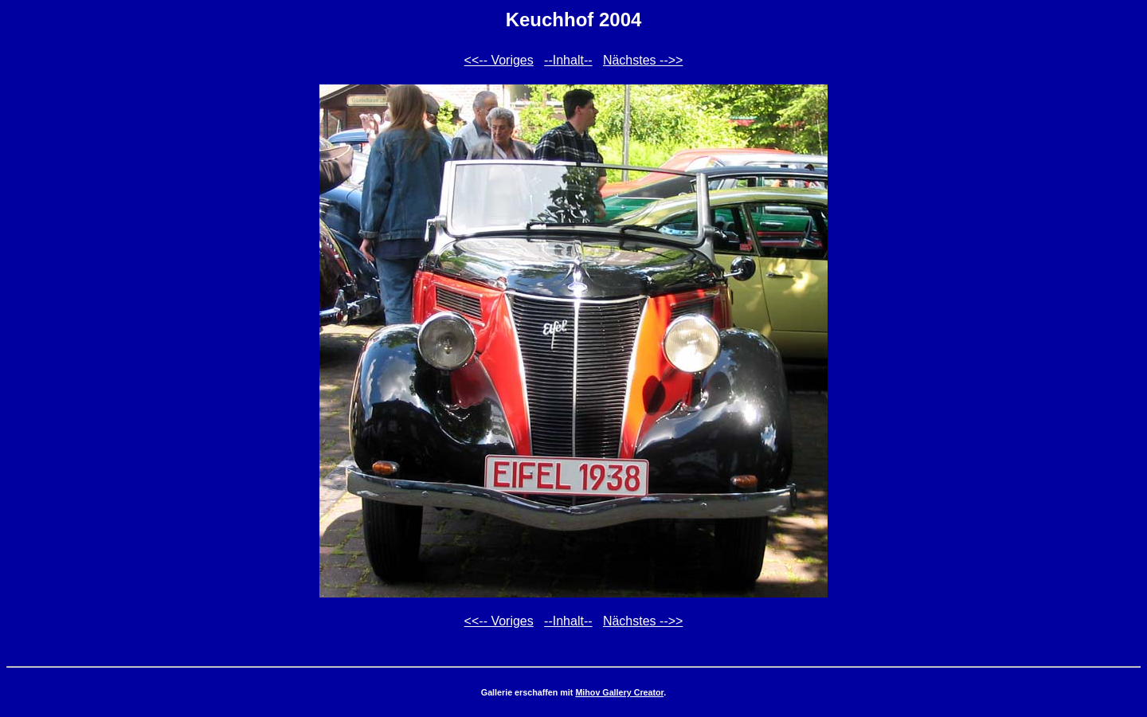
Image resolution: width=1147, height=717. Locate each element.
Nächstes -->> (643, 60)
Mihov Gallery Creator (619, 692)
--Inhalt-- (568, 60)
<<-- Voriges (499, 60)
